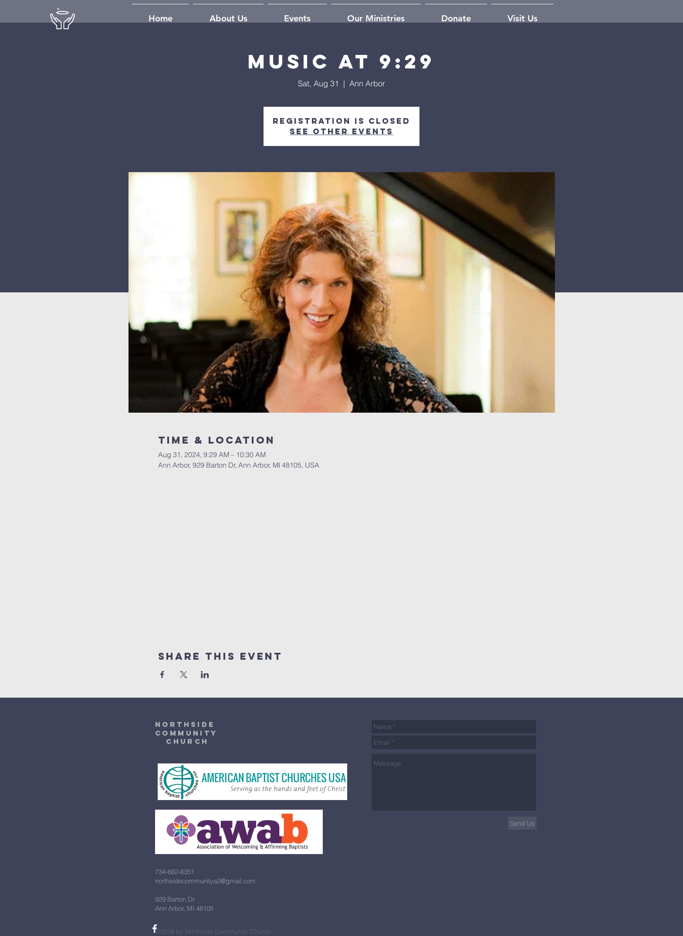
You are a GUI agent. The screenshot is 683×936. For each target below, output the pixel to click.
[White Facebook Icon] (154, 928)
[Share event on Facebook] (162, 674)
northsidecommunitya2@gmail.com (205, 881)
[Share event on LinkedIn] (205, 674)
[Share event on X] (183, 674)
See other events (341, 131)
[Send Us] (522, 823)
